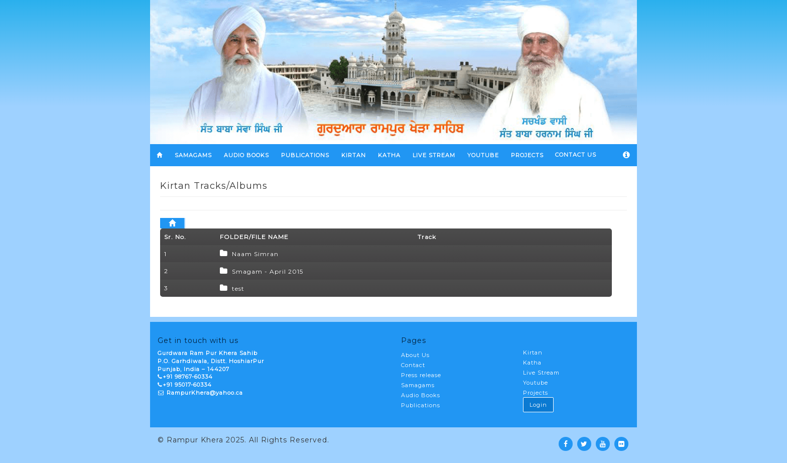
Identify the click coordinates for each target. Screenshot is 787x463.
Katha (532, 362)
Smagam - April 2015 (267, 271)
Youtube (535, 382)
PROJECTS (527, 155)
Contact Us (575, 154)
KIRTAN (353, 155)
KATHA (389, 155)
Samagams (418, 385)
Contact (413, 365)
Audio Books (246, 155)
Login (538, 404)
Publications (305, 155)
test (238, 288)
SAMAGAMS (193, 155)
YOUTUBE (483, 155)
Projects (535, 392)
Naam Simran (255, 254)
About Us (415, 355)
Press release (421, 375)
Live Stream (541, 372)
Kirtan (533, 352)
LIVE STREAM (434, 155)
